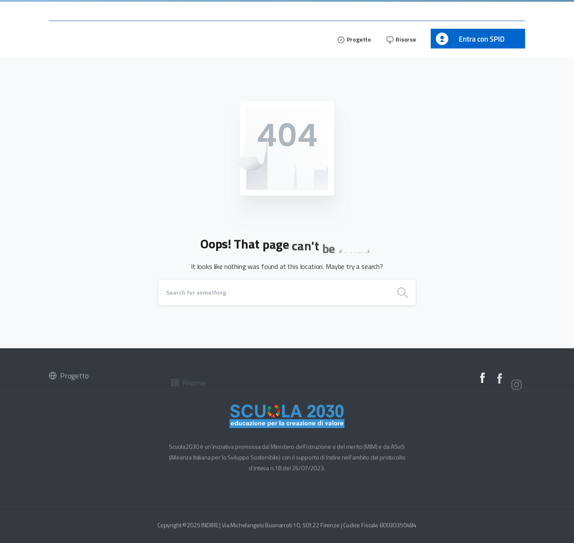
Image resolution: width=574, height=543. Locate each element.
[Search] (274, 292)
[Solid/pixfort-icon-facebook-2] (482, 379)
